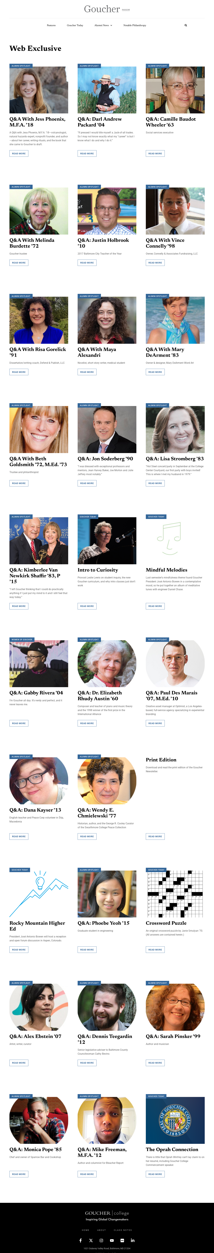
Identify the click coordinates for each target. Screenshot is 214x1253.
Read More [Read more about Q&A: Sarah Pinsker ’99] (155, 1060)
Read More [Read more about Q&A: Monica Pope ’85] (19, 1171)
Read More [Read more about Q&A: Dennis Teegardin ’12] (87, 1060)
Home (86, 1227)
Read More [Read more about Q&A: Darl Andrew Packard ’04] (87, 153)
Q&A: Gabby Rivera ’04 (36, 691)
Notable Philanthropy (134, 25)
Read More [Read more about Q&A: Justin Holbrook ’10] (87, 262)
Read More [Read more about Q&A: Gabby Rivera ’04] (19, 721)
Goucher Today (75, 25)
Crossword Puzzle (166, 921)
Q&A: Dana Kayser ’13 (35, 808)
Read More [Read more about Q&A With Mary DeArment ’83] (155, 371)
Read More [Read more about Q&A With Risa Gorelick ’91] (19, 371)
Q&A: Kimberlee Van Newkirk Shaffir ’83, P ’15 (34, 575)
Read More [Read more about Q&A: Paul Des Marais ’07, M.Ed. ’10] (155, 721)
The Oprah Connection (172, 1146)
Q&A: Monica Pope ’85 (36, 1146)
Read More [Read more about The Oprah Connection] (155, 1171)
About (101, 1227)
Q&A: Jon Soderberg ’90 (106, 458)
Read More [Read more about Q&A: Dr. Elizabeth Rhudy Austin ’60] (87, 721)
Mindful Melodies (167, 569)
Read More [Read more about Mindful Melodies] (155, 604)
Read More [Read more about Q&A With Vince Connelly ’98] (155, 262)
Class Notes (123, 1227)
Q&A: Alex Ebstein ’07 (35, 1034)
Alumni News (103, 25)
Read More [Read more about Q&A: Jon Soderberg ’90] (87, 482)
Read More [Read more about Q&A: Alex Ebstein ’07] (19, 1060)
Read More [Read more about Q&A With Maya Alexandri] (87, 371)
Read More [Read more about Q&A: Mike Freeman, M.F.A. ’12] (87, 1171)
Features (51, 25)
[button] (185, 25)
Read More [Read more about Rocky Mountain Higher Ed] (19, 947)
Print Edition (161, 758)
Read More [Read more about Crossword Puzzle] (155, 947)
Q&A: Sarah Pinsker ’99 (173, 1034)
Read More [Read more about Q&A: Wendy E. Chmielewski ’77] (87, 834)
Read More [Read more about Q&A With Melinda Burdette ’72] (19, 262)
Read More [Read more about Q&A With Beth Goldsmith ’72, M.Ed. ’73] (19, 482)
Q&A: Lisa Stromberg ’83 (175, 458)
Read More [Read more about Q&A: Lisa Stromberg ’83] (155, 482)
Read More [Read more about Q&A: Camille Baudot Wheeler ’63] (155, 153)
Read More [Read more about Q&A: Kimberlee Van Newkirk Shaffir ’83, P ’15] (19, 604)
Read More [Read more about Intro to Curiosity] (87, 604)
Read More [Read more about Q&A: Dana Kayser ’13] (19, 834)
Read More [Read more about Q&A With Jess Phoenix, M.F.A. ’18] (19, 153)
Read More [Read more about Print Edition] (155, 834)
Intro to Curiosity (98, 569)
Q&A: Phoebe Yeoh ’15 (104, 921)
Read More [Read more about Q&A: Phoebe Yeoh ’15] (87, 947)
